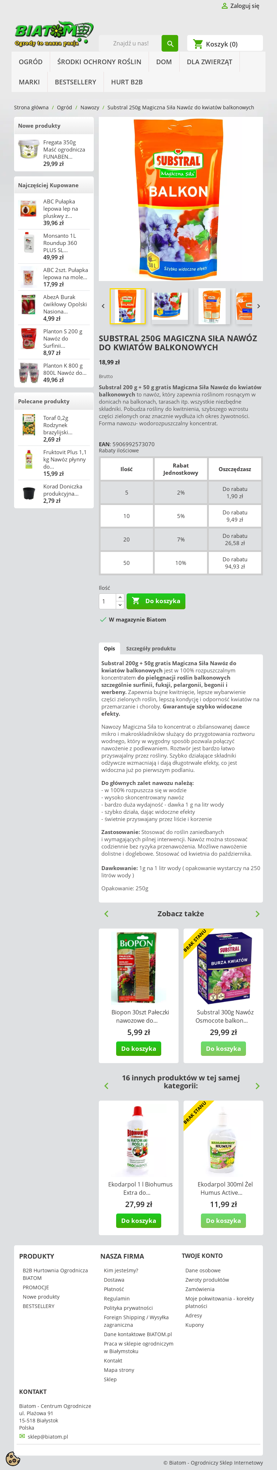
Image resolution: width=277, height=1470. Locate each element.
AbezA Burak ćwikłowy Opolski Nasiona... (65, 304)
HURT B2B (127, 82)
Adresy (193, 1315)
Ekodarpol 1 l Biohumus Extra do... (140, 1188)
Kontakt (113, 1360)
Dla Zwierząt (209, 61)
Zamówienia (200, 1289)
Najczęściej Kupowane (48, 185)
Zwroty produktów (207, 1279)
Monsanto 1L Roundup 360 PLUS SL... (60, 243)
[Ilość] (107, 601)
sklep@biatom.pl (48, 1436)
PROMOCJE (36, 1287)
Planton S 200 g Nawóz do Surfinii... (62, 338)
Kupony (194, 1324)
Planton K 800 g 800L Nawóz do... (65, 369)
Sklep (110, 1379)
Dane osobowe (203, 1270)
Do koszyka (156, 601)
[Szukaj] (139, 43)
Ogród (31, 61)
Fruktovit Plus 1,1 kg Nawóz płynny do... (65, 459)
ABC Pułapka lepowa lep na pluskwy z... (60, 208)
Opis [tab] (109, 648)
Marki (29, 82)
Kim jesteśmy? (121, 1270)
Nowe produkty (39, 125)
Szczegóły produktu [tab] (151, 648)
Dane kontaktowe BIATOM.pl (138, 1334)
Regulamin (117, 1298)
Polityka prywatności (128, 1307)
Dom (164, 61)
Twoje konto (202, 1256)
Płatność (114, 1289)
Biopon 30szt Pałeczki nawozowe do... (140, 1016)
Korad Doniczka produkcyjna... (62, 490)
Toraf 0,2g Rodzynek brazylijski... (57, 425)
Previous (103, 911)
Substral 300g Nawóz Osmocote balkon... (224, 1016)
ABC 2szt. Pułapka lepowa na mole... (65, 273)
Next (254, 911)
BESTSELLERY (75, 82)
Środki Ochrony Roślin (99, 61)
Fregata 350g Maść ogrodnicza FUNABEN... (64, 149)
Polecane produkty (44, 401)
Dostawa (114, 1279)
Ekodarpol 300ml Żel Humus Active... (225, 1188)
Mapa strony (119, 1369)
